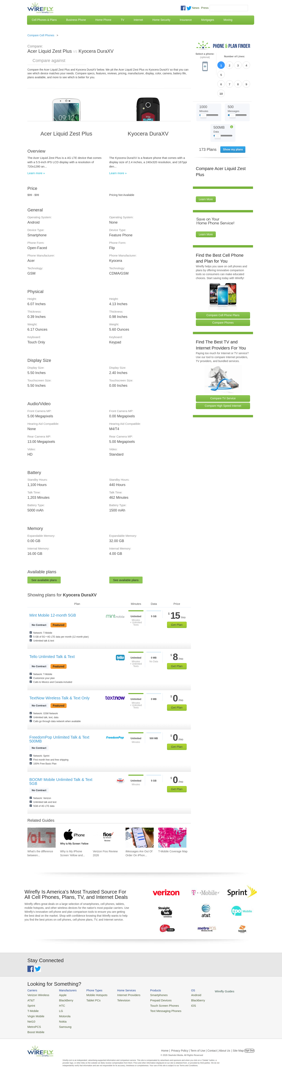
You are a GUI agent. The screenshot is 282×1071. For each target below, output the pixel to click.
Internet (138, 19)
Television (117, 999)
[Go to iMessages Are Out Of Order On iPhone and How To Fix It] (140, 838)
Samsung (61, 1023)
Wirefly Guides (209, 991)
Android (182, 994)
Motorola (61, 1013)
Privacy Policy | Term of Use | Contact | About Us (200, 1046)
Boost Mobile (34, 1027)
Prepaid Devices (150, 999)
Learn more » (36, 173)
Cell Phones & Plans (44, 19)
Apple (59, 994)
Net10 (30, 1018)
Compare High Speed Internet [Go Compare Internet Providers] (223, 383)
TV (122, 19)
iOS (180, 1004)
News (195, 7)
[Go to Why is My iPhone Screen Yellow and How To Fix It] (74, 838)
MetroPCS (33, 1023)
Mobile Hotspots (92, 994)
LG (58, 1008)
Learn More (206, 176)
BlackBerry (62, 999)
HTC (58, 1004)
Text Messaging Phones (154, 1008)
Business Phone (76, 19)
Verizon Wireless (36, 994)
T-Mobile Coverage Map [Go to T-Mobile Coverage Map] (172, 851)
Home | (165, 1046)
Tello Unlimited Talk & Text (52, 657)
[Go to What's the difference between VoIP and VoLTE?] (41, 838)
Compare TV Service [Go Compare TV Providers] (223, 375)
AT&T (30, 999)
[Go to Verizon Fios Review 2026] (107, 838)
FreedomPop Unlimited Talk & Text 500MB (59, 739)
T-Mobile (32, 1008)
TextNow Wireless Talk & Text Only (59, 698)
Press (205, 7)
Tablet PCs (89, 999)
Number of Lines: (234, 56)
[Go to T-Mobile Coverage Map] (172, 838)
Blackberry (184, 999)
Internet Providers (122, 994)
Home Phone (103, 19)
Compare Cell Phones (40, 35)
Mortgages (207, 19)
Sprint (30, 1004)
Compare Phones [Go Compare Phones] (223, 299)
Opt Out (249, 1046)
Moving (227, 19)
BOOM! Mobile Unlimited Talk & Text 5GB (60, 781)
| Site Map (237, 1046)
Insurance (186, 19)
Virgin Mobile (34, 1013)
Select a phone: (204, 56)
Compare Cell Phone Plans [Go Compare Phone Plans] (223, 292)
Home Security (161, 19)
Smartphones (148, 994)
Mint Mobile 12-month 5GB (52, 615)
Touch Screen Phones (153, 1004)
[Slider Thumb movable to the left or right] (203, 94)
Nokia (59, 1018)
